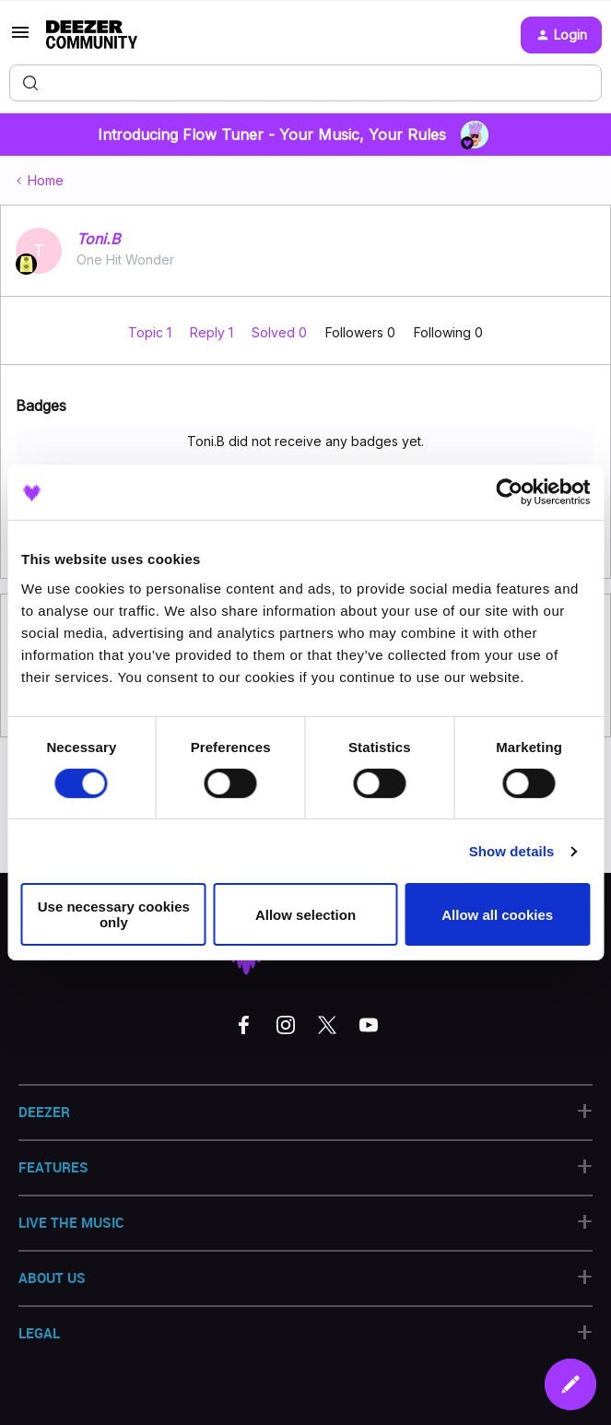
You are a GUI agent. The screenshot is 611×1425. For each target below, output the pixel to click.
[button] (20, 38)
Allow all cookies (497, 915)
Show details (512, 851)
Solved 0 (281, 332)
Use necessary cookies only (114, 914)
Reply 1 (213, 332)
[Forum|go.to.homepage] (91, 35)
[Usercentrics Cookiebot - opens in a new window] (509, 492)
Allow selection (305, 915)
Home (46, 180)
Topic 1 (151, 332)
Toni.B (98, 239)
